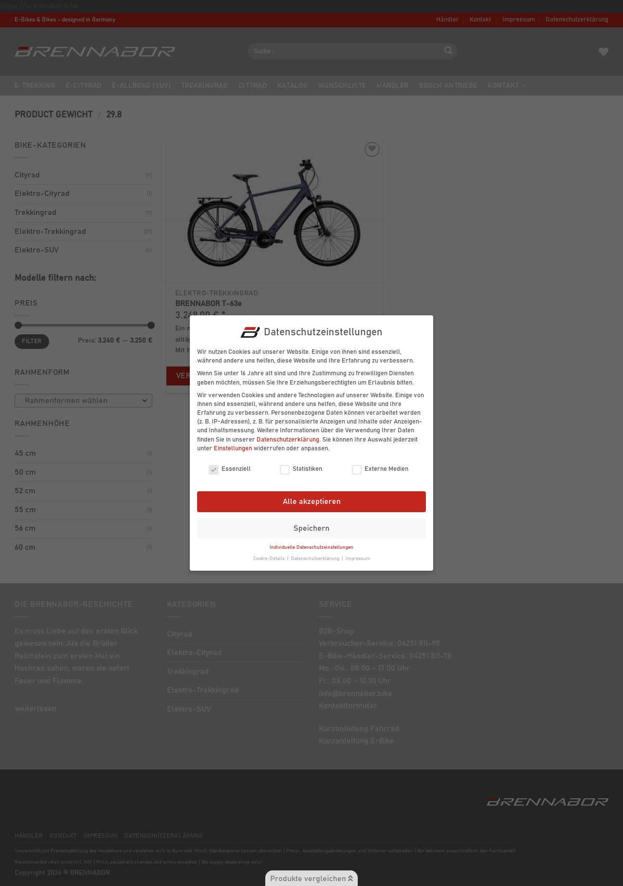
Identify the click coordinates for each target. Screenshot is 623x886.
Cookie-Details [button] (269, 553)
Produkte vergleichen (311, 878)
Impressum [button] (358, 553)
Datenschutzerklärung (288, 434)
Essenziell (230, 464)
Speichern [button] (311, 523)
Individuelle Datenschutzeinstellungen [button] (311, 542)
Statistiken (301, 464)
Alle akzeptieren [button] (312, 497)
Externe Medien (380, 464)
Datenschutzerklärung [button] (316, 553)
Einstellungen (233, 443)
